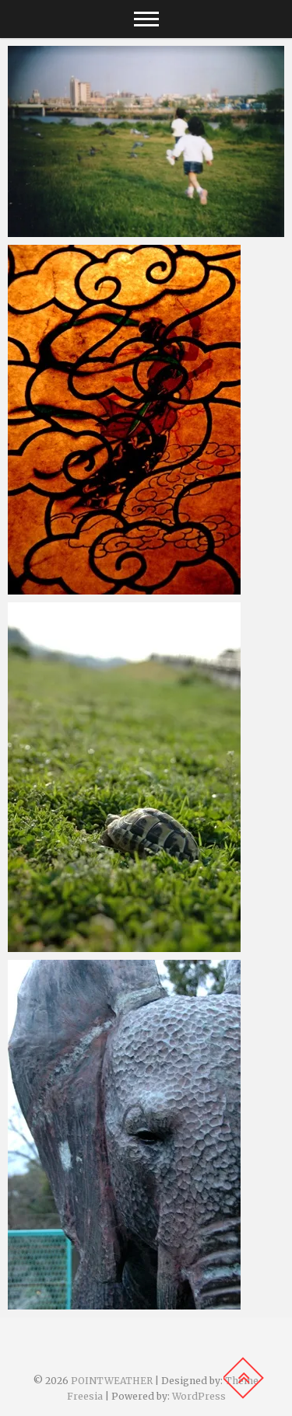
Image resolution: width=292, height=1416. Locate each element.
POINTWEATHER (112, 1380)
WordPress (199, 1396)
